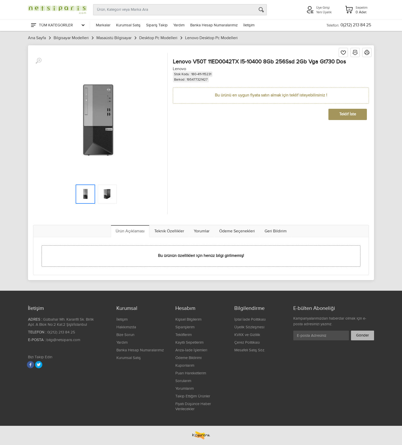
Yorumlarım (184, 388)
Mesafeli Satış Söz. (249, 350)
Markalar (103, 25)
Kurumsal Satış (128, 25)
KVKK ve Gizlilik (247, 335)
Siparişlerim (185, 327)
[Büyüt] (38, 61)
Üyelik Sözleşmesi (249, 327)
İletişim (249, 25)
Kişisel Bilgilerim (188, 319)
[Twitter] (38, 364)
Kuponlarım (184, 365)
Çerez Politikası (247, 342)
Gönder (362, 335)
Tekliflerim (183, 335)
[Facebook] (30, 364)
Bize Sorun (125, 335)
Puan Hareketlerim (190, 373)
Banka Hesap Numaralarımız (214, 25)
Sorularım (183, 381)
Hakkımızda (126, 327)
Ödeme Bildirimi (188, 358)
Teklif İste (347, 114)
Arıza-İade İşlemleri (191, 350)
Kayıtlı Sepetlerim (189, 342)
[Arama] (261, 9)
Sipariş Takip (157, 25)
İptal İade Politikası (250, 319)
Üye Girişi (323, 8)
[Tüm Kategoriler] (57, 25)
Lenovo (179, 69)
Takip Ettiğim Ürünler (192, 396)
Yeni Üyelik (324, 12)
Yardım (179, 25)
